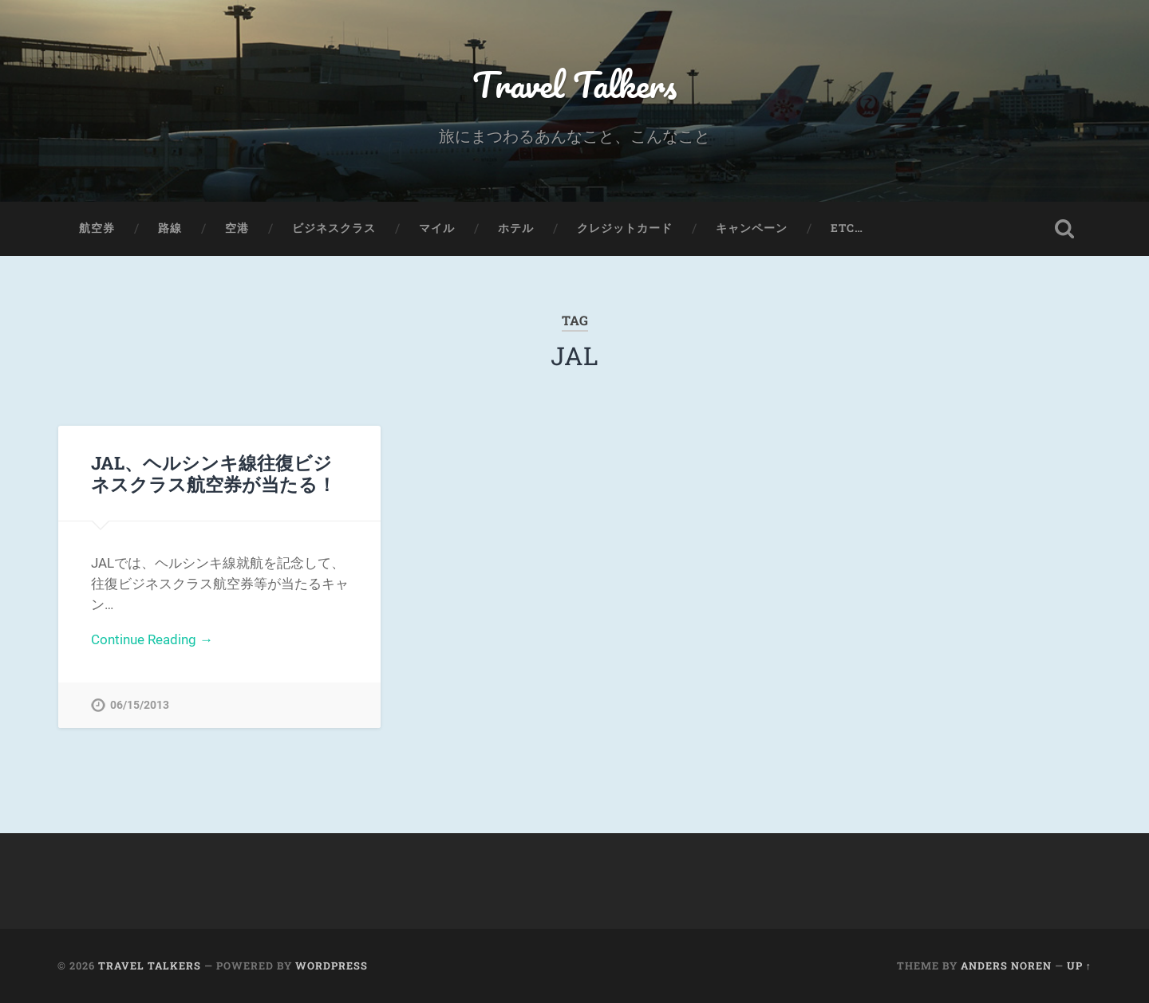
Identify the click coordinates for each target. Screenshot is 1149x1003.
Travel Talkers (574, 84)
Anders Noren (1006, 965)
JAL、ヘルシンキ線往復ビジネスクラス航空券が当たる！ (213, 473)
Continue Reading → (152, 639)
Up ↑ (1079, 965)
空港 (237, 228)
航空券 (97, 228)
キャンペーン (752, 228)
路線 (170, 228)
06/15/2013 (139, 705)
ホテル (516, 228)
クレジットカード (625, 228)
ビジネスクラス (334, 228)
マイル (437, 228)
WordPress (331, 965)
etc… (847, 228)
